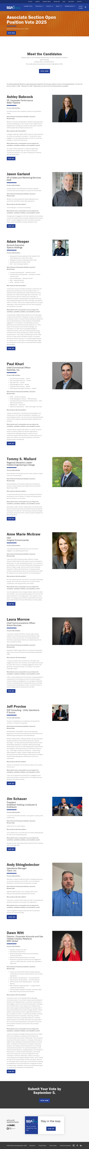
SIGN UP (51, 1129)
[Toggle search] (85, 7)
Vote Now (11, 33)
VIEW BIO (11, 158)
